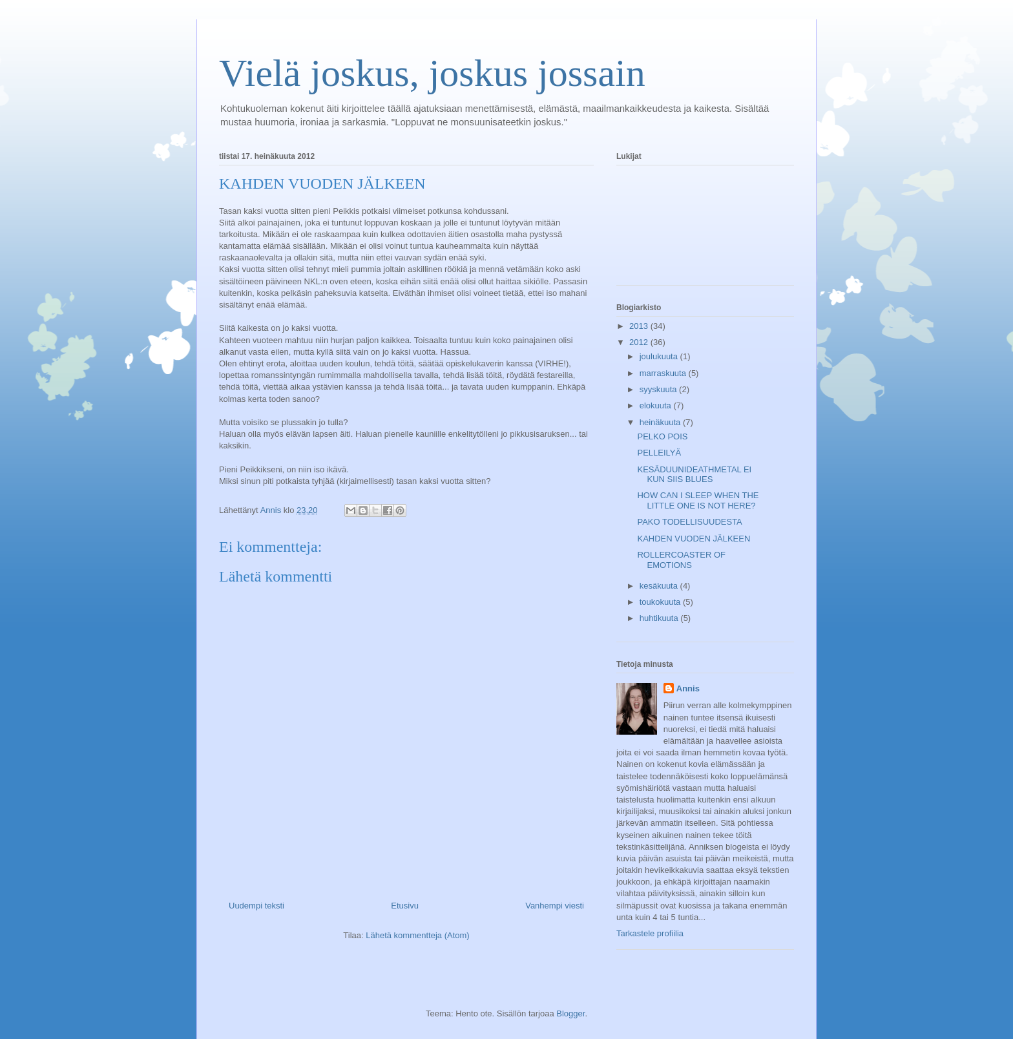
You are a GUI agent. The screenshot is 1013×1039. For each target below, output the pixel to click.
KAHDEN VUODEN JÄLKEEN (693, 538)
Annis (688, 688)
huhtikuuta (660, 618)
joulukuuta (660, 356)
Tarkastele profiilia (650, 933)
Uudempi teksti (256, 905)
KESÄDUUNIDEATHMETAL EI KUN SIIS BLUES (694, 475)
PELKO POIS (662, 436)
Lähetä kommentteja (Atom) (417, 935)
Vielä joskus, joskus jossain (432, 73)
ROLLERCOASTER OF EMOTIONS (681, 560)
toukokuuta (661, 602)
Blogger (570, 1013)
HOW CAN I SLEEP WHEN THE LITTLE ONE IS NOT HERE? (697, 500)
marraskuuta (664, 373)
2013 (640, 326)
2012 (640, 342)
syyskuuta (659, 389)
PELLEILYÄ (659, 452)
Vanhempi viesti (554, 905)
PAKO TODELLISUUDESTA (689, 522)
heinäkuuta (661, 422)
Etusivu (405, 905)
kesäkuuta (660, 586)
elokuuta (657, 405)
